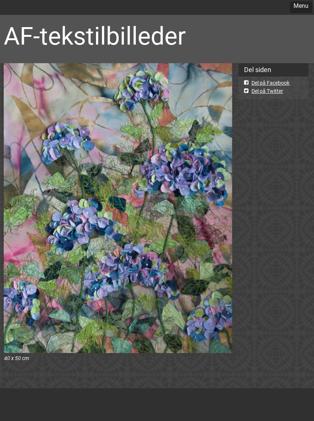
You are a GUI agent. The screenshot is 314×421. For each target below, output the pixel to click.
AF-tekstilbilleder (95, 36)
